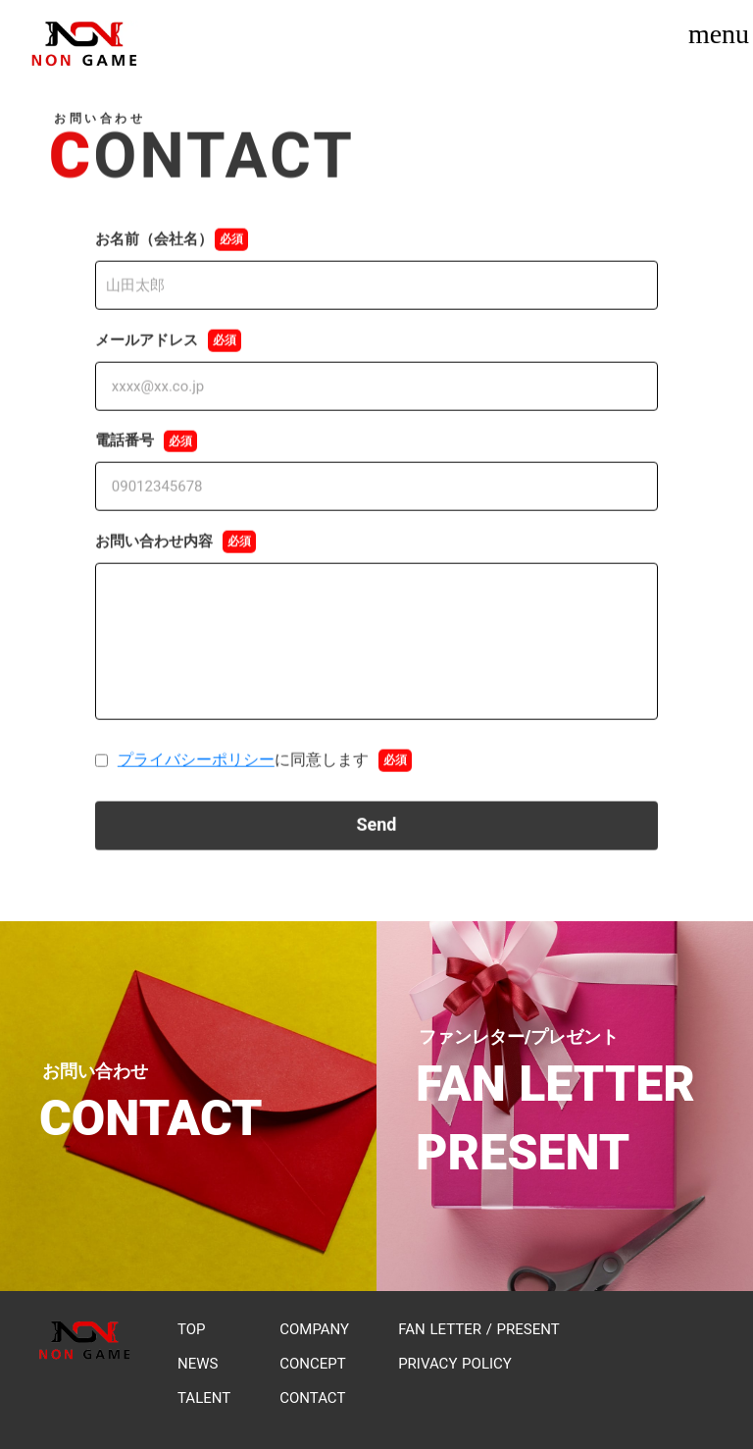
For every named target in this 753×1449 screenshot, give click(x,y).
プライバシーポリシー (196, 762)
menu (718, 34)
